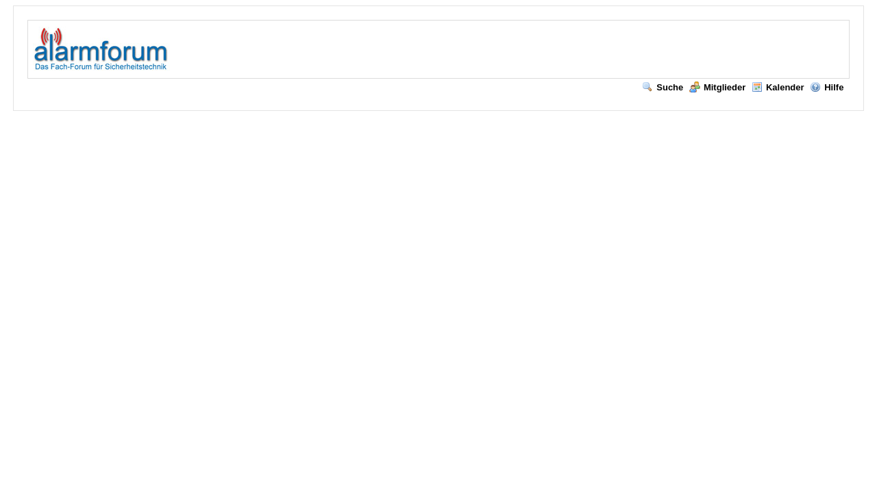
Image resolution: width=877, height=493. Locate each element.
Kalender (778, 87)
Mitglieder (717, 87)
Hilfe (826, 87)
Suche (662, 87)
